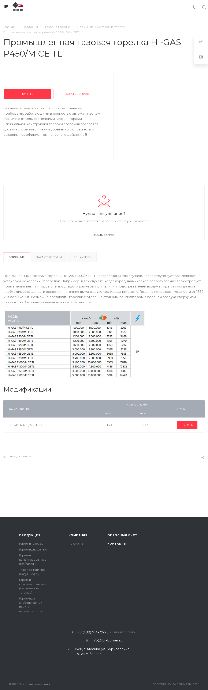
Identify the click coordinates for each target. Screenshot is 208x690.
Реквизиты (76, 543)
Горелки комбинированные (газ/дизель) (32, 559)
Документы (82, 257)
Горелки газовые (31, 543)
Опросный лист (122, 535)
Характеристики (49, 257)
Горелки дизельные (33, 549)
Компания (78, 535)
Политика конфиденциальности (176, 684)
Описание (17, 257)
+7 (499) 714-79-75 (93, 632)
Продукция (30, 535)
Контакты (116, 543)
